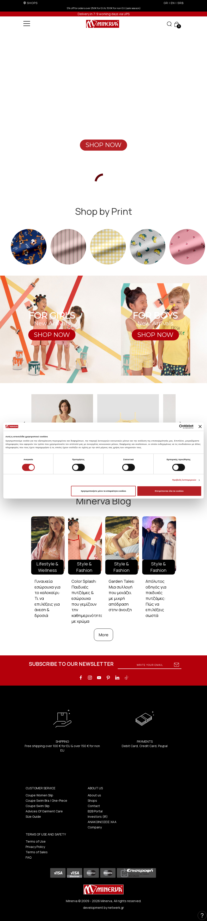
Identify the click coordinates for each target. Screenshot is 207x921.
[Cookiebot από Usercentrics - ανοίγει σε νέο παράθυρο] (173, 426)
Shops (92, 800)
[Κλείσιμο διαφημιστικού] (200, 426)
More (103, 634)
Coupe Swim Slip (38, 806)
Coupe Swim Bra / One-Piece (46, 800)
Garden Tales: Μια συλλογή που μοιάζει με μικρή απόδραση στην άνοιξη (122, 596)
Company (95, 827)
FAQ (28, 857)
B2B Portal (95, 811)
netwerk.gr (116, 907)
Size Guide (33, 816)
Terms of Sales (37, 852)
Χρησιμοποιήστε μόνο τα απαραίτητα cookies (103, 491)
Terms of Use (36, 841)
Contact (94, 806)
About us (94, 795)
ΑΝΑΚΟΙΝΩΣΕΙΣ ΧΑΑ (102, 822)
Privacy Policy (35, 847)
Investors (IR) (98, 816)
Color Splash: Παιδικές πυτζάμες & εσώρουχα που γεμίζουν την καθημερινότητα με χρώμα (87, 601)
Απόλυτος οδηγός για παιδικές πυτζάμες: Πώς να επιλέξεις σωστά (156, 598)
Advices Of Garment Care (44, 811)
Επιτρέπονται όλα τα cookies (169, 491)
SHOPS (32, 3)
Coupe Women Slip (39, 795)
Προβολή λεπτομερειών (184, 480)
